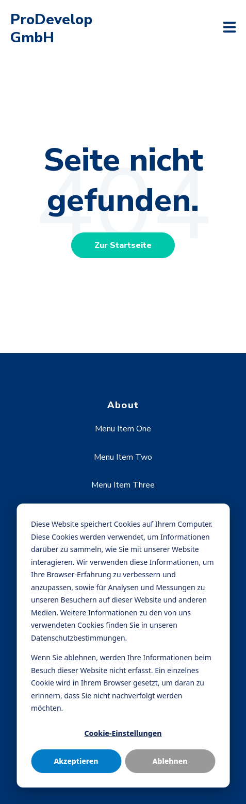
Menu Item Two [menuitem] (123, 457)
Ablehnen (170, 761)
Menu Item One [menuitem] (123, 428)
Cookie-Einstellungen (123, 733)
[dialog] (123, 646)
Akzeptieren (76, 761)
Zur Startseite (123, 245)
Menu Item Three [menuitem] (123, 485)
